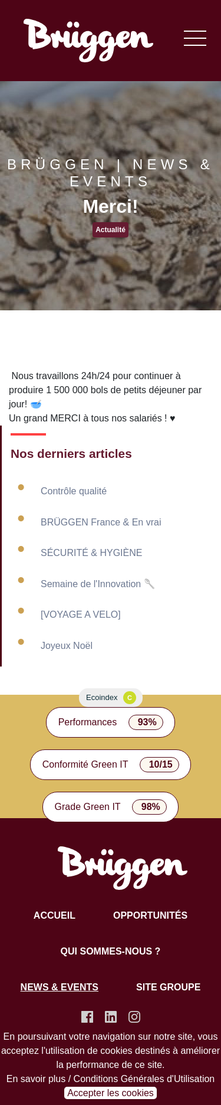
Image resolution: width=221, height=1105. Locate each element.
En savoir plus (36, 1079)
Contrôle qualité (74, 491)
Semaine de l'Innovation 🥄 (98, 584)
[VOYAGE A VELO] (81, 615)
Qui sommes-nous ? (111, 951)
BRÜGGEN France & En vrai (101, 522)
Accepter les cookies (110, 1093)
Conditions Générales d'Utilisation (144, 1079)
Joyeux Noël (67, 646)
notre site (173, 1037)
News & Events (59, 987)
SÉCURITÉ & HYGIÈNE (91, 553)
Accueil (54, 915)
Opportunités (150, 915)
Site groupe (168, 987)
